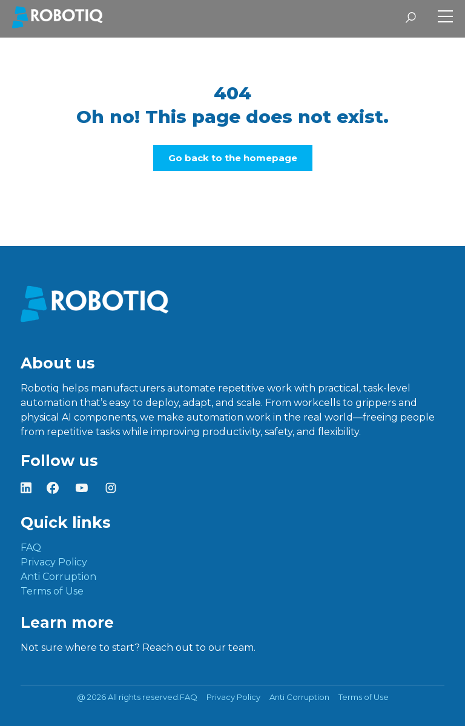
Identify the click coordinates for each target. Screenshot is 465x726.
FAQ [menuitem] (31, 547)
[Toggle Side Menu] (445, 17)
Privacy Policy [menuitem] (54, 562)
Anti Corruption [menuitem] (58, 576)
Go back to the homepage (232, 158)
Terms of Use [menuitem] (52, 591)
